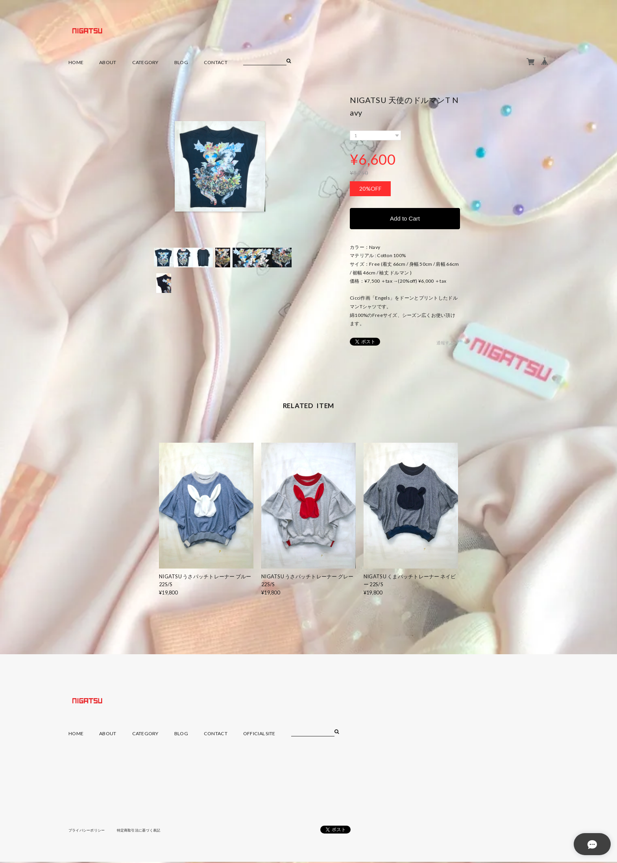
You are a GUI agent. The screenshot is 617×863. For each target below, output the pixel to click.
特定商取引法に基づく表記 (145, 830)
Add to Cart (405, 218)
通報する (445, 343)
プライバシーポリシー (88, 830)
